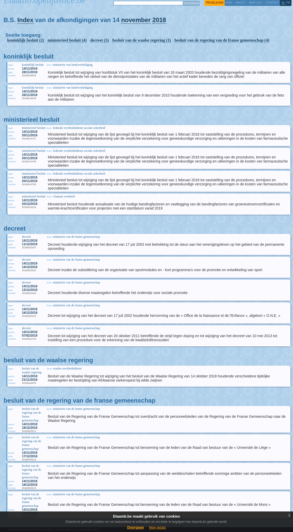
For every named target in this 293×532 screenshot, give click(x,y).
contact (272, 2)
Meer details (157, 527)
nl (283, 2)
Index (25, 19)
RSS (229, 2)
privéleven (214, 2)
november (136, 19)
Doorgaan (135, 527)
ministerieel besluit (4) (67, 40)
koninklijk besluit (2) (25, 40)
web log (255, 2)
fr (288, 2)
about (240, 2)
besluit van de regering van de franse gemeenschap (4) (222, 40)
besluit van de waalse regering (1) (141, 40)
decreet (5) (99, 40)
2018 (159, 19)
